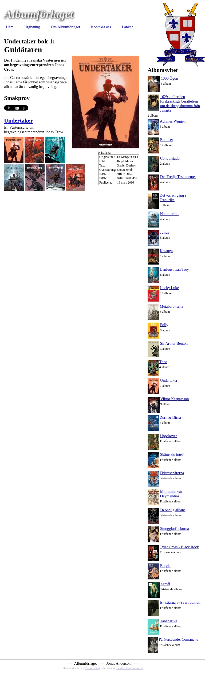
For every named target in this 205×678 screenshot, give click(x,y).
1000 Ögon (169, 78)
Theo (163, 362)
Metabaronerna (171, 306)
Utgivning (32, 27)
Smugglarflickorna (174, 528)
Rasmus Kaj (92, 668)
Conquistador (170, 158)
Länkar (127, 27)
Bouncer (166, 139)
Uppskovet (168, 436)
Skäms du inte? (172, 454)
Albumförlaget (38, 14)
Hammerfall (169, 214)
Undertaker (18, 120)
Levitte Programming (129, 668)
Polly (164, 325)
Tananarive (168, 621)
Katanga (166, 251)
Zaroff (165, 584)
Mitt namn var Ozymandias (171, 493)
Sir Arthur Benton (174, 343)
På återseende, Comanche (178, 639)
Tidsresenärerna (172, 473)
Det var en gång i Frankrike (173, 197)
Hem (9, 27)
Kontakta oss (101, 27)
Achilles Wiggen (173, 121)
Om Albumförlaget (65, 27)
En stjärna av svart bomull (180, 602)
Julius (164, 232)
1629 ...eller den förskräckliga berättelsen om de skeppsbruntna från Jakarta (180, 103)
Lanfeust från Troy (174, 269)
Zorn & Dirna (170, 417)
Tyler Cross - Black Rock (179, 547)
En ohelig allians (173, 510)
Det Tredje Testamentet (178, 176)
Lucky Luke (169, 288)
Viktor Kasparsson (174, 399)
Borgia (165, 565)
